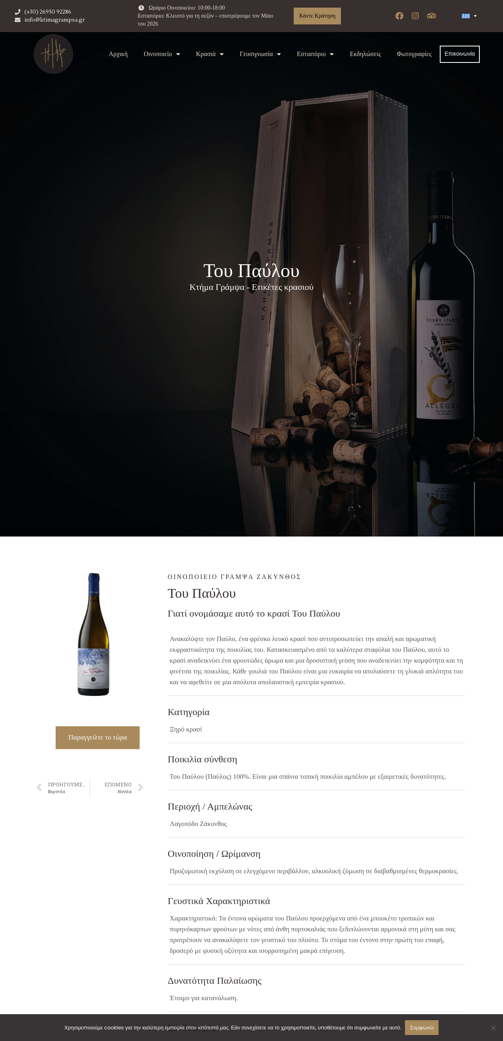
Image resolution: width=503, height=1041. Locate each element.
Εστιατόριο (315, 54)
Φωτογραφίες (414, 53)
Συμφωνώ (422, 1028)
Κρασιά (210, 54)
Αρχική (118, 53)
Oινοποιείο (162, 54)
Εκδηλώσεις (365, 53)
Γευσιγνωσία (260, 54)
